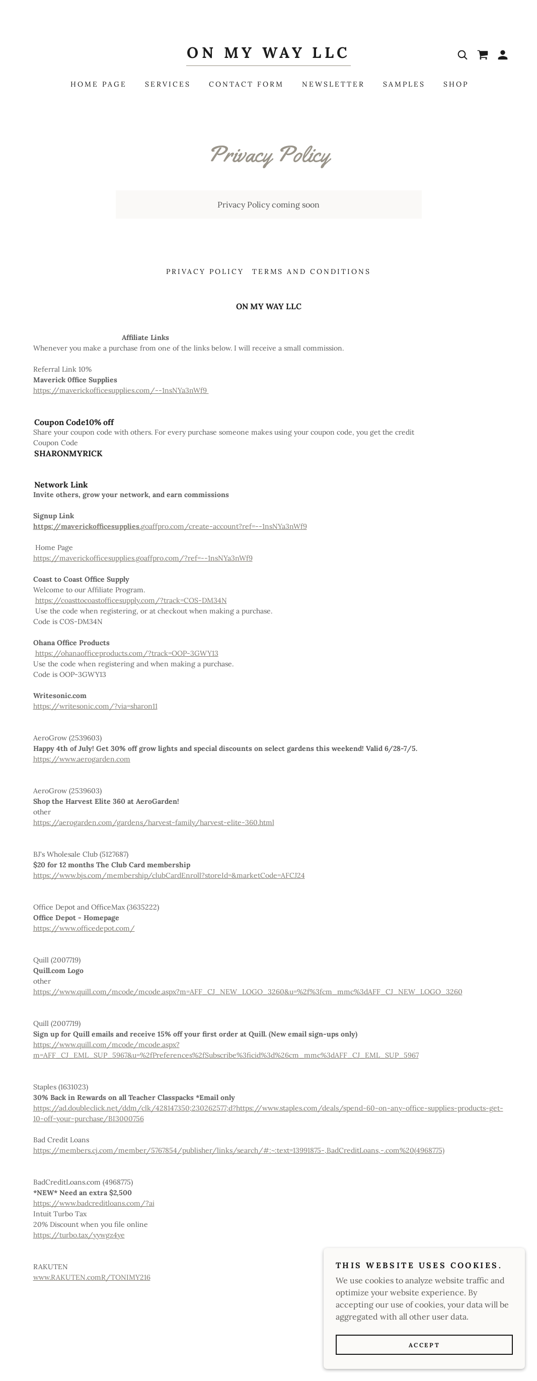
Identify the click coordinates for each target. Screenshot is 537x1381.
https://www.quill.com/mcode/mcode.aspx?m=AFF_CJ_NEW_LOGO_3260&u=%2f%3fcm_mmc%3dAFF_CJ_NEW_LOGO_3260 (248, 991)
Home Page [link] (98, 84)
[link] (268, 55)
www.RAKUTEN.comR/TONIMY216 (91, 1277)
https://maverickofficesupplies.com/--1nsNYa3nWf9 (121, 390)
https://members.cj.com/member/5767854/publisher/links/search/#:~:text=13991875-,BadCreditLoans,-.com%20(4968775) (238, 1150)
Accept (424, 1358)
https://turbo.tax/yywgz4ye (79, 1234)
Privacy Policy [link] (205, 271)
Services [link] (168, 84)
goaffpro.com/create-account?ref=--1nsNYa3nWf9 (170, 526)
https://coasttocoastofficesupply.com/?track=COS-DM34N (131, 600)
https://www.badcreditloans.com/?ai (94, 1203)
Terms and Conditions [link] (311, 271)
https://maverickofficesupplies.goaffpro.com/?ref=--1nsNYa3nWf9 (143, 558)
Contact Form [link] (246, 84)
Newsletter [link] (333, 84)
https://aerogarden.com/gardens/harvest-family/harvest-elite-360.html (153, 822)
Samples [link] (404, 84)
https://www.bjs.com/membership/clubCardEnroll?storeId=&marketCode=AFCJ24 (169, 875)
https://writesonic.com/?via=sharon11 (95, 706)
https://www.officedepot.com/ (84, 928)
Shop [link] (456, 84)
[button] (503, 55)
